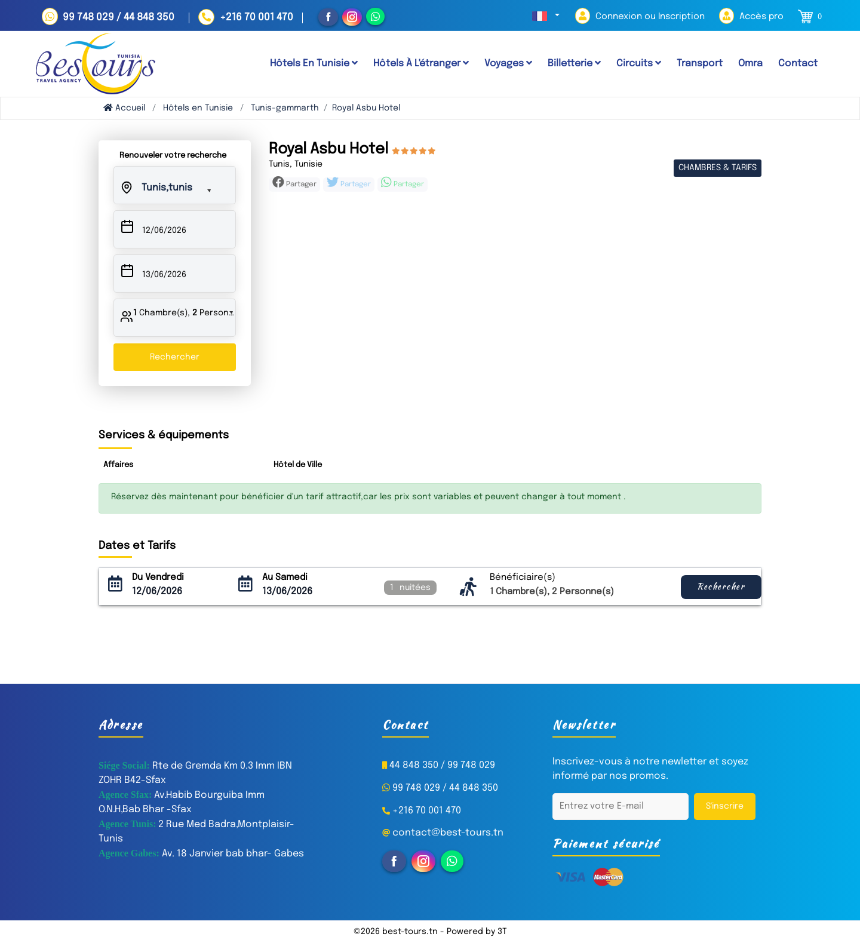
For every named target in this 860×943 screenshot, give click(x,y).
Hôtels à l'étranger (421, 63)
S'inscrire (725, 806)
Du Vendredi (158, 577)
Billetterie (574, 63)
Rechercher (174, 357)
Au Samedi (285, 577)
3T (502, 931)
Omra (750, 64)
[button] (546, 16)
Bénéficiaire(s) (522, 577)
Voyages (508, 63)
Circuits (638, 63)
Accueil (124, 108)
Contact (798, 64)
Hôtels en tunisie (314, 63)
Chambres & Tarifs (717, 168)
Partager (294, 182)
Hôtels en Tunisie (198, 108)
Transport (700, 64)
